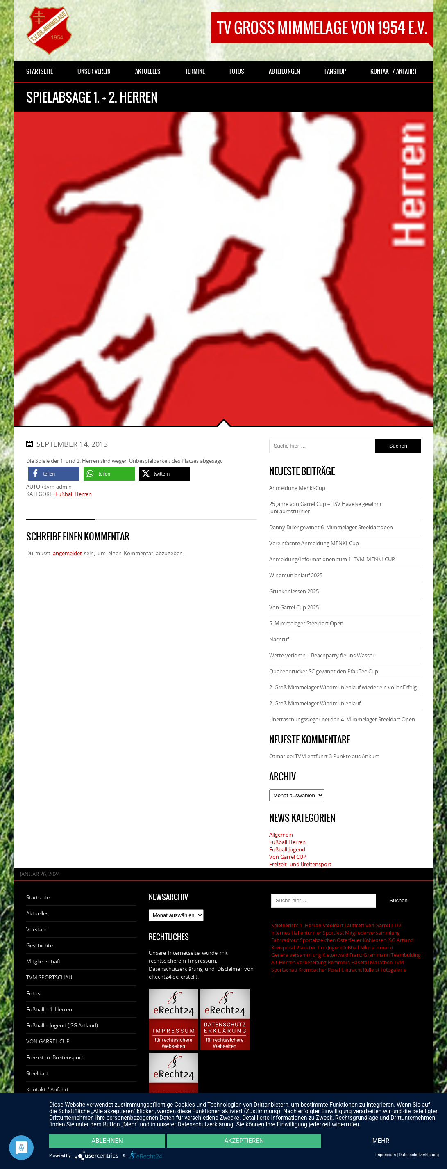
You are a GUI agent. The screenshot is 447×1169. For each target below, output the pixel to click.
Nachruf (279, 639)
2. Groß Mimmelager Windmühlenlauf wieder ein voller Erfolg (343, 687)
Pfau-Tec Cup (311, 947)
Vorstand (37, 929)
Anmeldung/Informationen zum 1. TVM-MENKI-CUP (332, 559)
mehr (381, 1140)
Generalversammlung (296, 955)
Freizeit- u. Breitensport (54, 1057)
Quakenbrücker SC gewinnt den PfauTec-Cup (323, 671)
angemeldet (67, 553)
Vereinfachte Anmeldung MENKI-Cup (314, 543)
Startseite (38, 897)
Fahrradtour (285, 940)
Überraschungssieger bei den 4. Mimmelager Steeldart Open (342, 719)
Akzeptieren (243, 1140)
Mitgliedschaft (43, 961)
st (377, 969)
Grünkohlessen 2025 (294, 591)
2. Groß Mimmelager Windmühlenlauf (315, 703)
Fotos (33, 993)
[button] (53, 474)
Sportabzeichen (318, 940)
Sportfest (333, 932)
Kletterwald (335, 955)
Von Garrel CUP (287, 856)
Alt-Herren (283, 962)
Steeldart (37, 1073)
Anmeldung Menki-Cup (297, 488)
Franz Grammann (369, 955)
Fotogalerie (393, 969)
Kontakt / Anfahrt (47, 1089)
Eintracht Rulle (357, 969)
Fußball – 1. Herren (49, 1009)
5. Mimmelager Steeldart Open (306, 623)
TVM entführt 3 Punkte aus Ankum (337, 756)
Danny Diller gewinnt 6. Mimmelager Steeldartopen (331, 527)
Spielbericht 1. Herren (296, 925)
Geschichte (39, 945)
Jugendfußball (343, 947)
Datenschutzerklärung (419, 1155)
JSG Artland (400, 940)
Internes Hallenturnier (296, 932)
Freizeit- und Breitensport (300, 864)
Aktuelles (37, 913)
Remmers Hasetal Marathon (360, 962)
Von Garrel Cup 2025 (294, 607)
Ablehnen (107, 1140)
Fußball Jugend (287, 849)
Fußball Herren (73, 494)
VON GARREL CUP (48, 1041)
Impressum (385, 1155)
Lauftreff (354, 925)
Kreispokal (283, 947)
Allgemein (281, 834)
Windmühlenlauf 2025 (295, 575)
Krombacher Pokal (319, 969)
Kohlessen (374, 940)
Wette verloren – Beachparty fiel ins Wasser (321, 655)
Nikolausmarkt (376, 947)
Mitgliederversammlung (372, 932)
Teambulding (406, 955)
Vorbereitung (312, 962)
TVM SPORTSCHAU (49, 977)
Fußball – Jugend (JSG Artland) (62, 1025)
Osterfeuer (349, 940)
